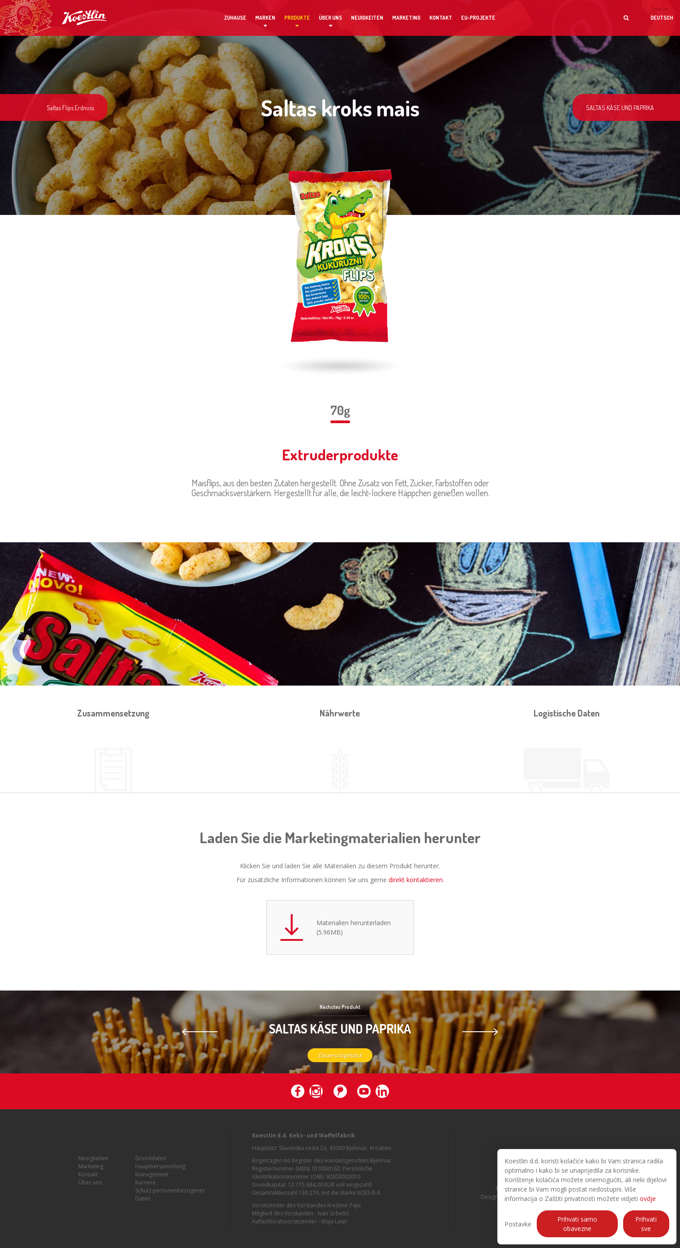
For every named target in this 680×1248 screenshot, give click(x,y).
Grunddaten (150, 1165)
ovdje (648, 1198)
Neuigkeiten (367, 17)
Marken (265, 17)
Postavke (518, 1224)
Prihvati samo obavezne (577, 1224)
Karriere (145, 1189)
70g (340, 410)
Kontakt (440, 17)
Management (151, 1181)
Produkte (297, 17)
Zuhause (235, 17)
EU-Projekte (478, 17)
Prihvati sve (646, 1224)
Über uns (330, 17)
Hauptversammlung (160, 1173)
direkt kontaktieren (416, 879)
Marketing (406, 17)
